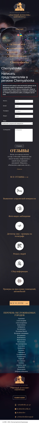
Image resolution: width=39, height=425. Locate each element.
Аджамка (21, 318)
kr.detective (12, 52)
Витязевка (21, 342)
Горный (21, 359)
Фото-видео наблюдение (19, 210)
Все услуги (19, 303)
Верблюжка (21, 337)
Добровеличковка (21, 371)
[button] (5, 164)
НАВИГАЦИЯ (19, 29)
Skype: (5, 116)
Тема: (4, 121)
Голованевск (21, 354)
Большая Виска (21, 331)
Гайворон (21, 352)
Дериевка (21, 367)
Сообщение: (6, 129)
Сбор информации (19, 266)
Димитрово (21, 369)
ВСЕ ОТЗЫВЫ (19, 176)
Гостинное (21, 361)
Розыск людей (19, 248)
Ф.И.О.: (5, 100)
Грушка (21, 363)
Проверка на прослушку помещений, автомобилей (19, 285)
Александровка (21, 323)
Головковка (21, 356)
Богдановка (21, 329)
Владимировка (21, 344)
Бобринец (21, 327)
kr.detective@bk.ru (15, 48)
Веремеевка (21, 340)
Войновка (21, 348)
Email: (5, 105)
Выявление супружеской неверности (19, 193)
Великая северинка (21, 333)
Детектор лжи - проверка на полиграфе (19, 229)
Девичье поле (21, 365)
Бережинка (21, 325)
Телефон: (6, 111)
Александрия (21, 320)
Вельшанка (21, 335)
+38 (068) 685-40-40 (16, 45)
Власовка (21, 346)
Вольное (21, 350)
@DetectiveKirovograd (16, 56)
